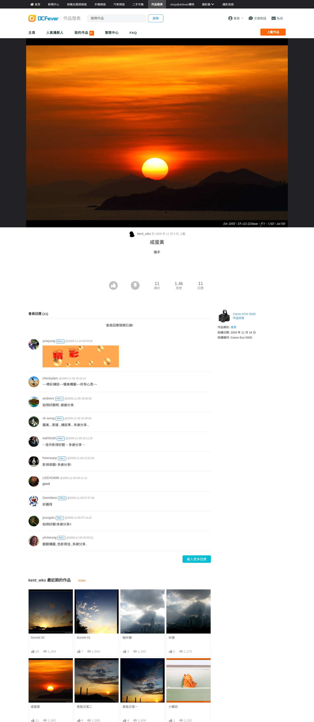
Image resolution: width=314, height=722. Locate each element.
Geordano (50, 497)
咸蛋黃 (35, 706)
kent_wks (140, 233)
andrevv (48, 398)
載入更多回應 (196, 559)
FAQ (133, 33)
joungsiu (49, 517)
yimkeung (49, 537)
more (81, 580)
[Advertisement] (157, 269)
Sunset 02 (37, 637)
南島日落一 (130, 706)
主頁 (31, 33)
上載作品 (273, 32)
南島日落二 (84, 706)
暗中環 (127, 637)
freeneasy (50, 458)
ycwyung (49, 341)
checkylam (50, 378)
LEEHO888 (51, 478)
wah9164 (49, 438)
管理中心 (112, 33)
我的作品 (84, 33)
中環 (172, 637)
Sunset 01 (83, 637)
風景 (233, 327)
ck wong (49, 418)
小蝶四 (173, 706)
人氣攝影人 (55, 33)
